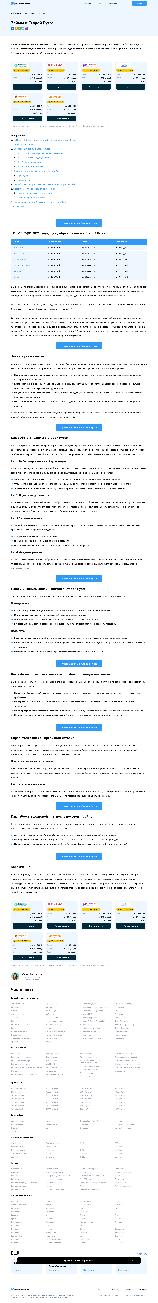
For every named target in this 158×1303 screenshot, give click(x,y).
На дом (83, 1172)
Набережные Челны (54, 1239)
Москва (14, 1201)
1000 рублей (120, 1109)
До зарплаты (51, 1003)
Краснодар (50, 1218)
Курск (48, 1225)
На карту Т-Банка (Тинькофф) (92, 1021)
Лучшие (83, 1186)
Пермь (83, 1218)
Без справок (16, 1028)
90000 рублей (17, 1109)
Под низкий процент (123, 1053)
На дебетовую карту (54, 1024)
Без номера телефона (20, 1064)
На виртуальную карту (55, 1021)
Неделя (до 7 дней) (54, 1124)
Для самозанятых (53, 1143)
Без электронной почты (90, 1057)
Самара (83, 1229)
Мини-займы (16, 1092)
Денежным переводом (21, 1038)
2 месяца (84, 1124)
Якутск (117, 1239)
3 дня (48, 1121)
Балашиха (15, 1211)
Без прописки (51, 1060)
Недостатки (24, 179)
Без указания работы (54, 1074)
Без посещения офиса (20, 1024)
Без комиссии (17, 1175)
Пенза (82, 1215)
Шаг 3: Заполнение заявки (31, 162)
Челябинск (119, 1236)
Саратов (83, 1232)
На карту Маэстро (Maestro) (92, 1010)
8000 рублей (85, 1105)
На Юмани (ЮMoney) (123, 1003)
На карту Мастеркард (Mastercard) (94, 1007)
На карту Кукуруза (88, 1003)
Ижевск (14, 1242)
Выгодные (15, 1172)
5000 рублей (120, 1092)
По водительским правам (91, 1066)
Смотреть (142, 1253)
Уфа (116, 1225)
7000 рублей (85, 1109)
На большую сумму (19, 1088)
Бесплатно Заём (22, 265)
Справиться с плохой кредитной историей (34, 188)
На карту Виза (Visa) (54, 1035)
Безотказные (16, 1168)
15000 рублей (86, 1095)
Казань (49, 1204)
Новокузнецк (85, 1201)
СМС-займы (119, 1038)
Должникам (51, 1146)
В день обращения (19, 1031)
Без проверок (51, 1057)
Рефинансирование (123, 1186)
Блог (101, 3)
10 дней (49, 1128)
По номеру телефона (55, 1189)
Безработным (17, 1146)
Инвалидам (50, 1150)
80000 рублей (52, 1088)
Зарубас (18, 277)
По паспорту (85, 1076)
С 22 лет (83, 1157)
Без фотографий (87, 1053)
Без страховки (52, 1071)
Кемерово (50, 1211)
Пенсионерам (51, 1153)
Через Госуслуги (121, 1021)
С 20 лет (83, 1150)
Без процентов (52, 1168)
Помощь (113, 3)
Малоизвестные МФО (89, 1189)
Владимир (15, 1225)
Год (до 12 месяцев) (123, 1128)
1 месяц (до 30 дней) (89, 1121)
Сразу (117, 1017)
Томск (117, 1208)
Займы (128, 1289)
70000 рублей (52, 1092)
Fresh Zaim (19, 253)
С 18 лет (83, 1143)
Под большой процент (89, 1168)
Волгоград (15, 1229)
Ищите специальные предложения (35, 193)
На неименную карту (89, 1031)
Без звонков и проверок (21, 1057)
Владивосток (17, 1222)
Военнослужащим (18, 1150)
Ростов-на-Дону (87, 1222)
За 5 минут (50, 1014)
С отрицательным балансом (92, 1175)
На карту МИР (86, 1014)
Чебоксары (119, 1232)
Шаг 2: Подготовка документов (33, 157)
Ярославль (119, 1242)
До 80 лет (119, 1153)
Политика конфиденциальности (136, 1295)
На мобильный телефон (90, 1028)
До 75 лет (119, 1150)
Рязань (83, 1225)
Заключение (19, 206)
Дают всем (16, 1143)
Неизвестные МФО (123, 1172)
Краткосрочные (18, 1124)
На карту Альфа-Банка (55, 1031)
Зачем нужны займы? (23, 144)
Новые (117, 1175)
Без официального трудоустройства (26, 1067)
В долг (14, 1010)
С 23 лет (118, 1143)
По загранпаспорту (88, 1073)
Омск (82, 1208)
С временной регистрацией (126, 1057)
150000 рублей (17, 1102)
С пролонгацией (121, 1014)
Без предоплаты (18, 1189)
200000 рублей (17, 1098)
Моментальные (121, 1035)
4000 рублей (120, 1095)
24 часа (14, 1017)
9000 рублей (85, 1102)
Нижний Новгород (53, 1242)
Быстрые (15, 1007)
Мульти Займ (20, 259)
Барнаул (14, 1215)
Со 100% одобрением (89, 1179)
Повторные (119, 1179)
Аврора (17, 271)
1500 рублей (120, 1105)
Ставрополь (85, 1239)
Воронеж (15, 1232)
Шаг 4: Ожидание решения (31, 166)
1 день (14, 1128)
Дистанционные (18, 1014)
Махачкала (50, 1236)
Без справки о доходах (56, 1067)
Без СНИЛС (50, 1064)
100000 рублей (17, 1105)
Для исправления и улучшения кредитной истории (92, 1061)
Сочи (82, 1236)
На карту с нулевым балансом (58, 1175)
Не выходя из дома (54, 1182)
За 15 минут (51, 1010)
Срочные (15, 1041)
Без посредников (18, 1186)
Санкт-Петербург (18, 1204)
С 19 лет (83, 1146)
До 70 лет (119, 1146)
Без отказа (15, 1179)
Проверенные (120, 1182)
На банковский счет (54, 1017)
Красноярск (50, 1222)
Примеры (88, 3)
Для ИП (14, 1157)
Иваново (15, 1239)
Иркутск (49, 1201)
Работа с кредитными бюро (31, 197)
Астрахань (15, 1208)
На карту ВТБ (51, 1038)
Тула (116, 1211)
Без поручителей (53, 1053)
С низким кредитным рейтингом (128, 1064)
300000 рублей (17, 1095)
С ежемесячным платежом (126, 1060)
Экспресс (49, 1041)
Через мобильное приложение (93, 1182)
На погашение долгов (55, 1179)
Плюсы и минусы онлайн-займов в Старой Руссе (37, 171)
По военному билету (89, 1069)
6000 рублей (120, 1088)
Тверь (117, 1201)
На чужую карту (87, 1035)
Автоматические (18, 1003)
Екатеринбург (17, 1236)
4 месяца (118, 1121)
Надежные (119, 1168)
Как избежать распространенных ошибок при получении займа (44, 184)
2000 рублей (120, 1102)
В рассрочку (16, 1035)
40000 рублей (52, 1102)
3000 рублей (120, 1098)
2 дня (13, 1131)
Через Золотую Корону (124, 1024)
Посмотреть (19, 1270)
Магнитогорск (51, 1232)
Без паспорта (17, 1071)
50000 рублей (52, 1098)
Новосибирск (85, 1204)
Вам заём (18, 247)
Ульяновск (119, 1222)
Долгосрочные (17, 1121)
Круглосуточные (121, 1031)
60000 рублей (52, 1095)
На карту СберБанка (88, 1017)
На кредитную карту (88, 1024)
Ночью (48, 1186)
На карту (49, 1028)
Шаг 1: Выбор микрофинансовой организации (40, 153)
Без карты (15, 1021)
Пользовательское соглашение (109, 1295)
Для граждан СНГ (18, 1153)
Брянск (14, 1218)
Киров (48, 1215)
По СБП (118, 1010)
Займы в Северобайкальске (58, 1264)
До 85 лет (119, 1157)
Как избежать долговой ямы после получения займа (39, 202)
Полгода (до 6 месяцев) (125, 1124)
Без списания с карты (55, 1172)
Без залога (15, 1053)
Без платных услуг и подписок (24, 1182)
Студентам (50, 1157)
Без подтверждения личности (24, 1074)
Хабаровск (119, 1229)
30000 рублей (52, 1109)
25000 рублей (86, 1088)
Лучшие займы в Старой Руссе (79, 223)
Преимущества (25, 175)
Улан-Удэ (118, 1218)
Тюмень (118, 1215)
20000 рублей (86, 1092)
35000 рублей (52, 1105)
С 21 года (84, 1153)
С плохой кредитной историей (127, 1067)
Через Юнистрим (122, 1028)
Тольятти (118, 1204)
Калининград (51, 1208)
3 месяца (84, 1128)
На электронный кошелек (91, 1038)
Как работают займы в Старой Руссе (31, 148)
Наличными (119, 1007)
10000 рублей (86, 1098)
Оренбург (84, 1211)
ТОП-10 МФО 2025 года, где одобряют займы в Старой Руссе (44, 139)
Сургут (83, 1242)
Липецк (49, 1229)
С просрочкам (120, 1071)
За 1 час (49, 1007)
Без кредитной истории (21, 1060)
